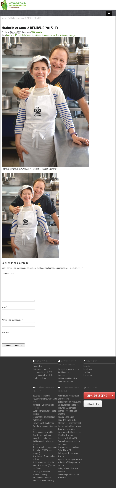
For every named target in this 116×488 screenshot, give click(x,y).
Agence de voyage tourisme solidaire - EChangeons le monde (70, 462)
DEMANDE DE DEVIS (97, 396)
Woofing (61, 413)
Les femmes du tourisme (68, 447)
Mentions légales (65, 381)
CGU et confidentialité (67, 378)
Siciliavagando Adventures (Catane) (44, 443)
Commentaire (8, 273)
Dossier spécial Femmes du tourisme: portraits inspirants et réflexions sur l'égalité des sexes (69, 430)
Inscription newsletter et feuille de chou (69, 371)
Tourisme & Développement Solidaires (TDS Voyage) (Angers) (45, 450)
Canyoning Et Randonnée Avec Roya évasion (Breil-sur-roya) (45, 425)
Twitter (87, 371)
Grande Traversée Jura (67, 410)
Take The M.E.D (64, 450)
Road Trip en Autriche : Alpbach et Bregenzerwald (69, 421)
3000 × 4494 (36, 32)
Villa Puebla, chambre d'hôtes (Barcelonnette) (43, 479)
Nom (4, 307)
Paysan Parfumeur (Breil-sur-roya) (45, 400)
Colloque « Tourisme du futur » (68, 455)
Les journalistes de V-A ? (43, 371)
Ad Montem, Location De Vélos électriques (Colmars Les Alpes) (44, 465)
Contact (61, 375)
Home (3, 17)
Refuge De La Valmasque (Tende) (43, 406)
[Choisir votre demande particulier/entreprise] (112, 395)
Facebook (88, 368)
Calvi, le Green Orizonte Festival (68, 470)
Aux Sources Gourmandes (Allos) (44, 458)
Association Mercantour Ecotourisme (68, 397)
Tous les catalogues (41, 395)
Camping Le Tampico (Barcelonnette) (41, 473)
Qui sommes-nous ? (41, 368)
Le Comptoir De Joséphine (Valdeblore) (44, 418)
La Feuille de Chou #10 (67, 438)
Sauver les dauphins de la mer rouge (69, 443)
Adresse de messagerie (12, 319)
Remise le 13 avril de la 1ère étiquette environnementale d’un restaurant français (41, 35)
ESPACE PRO (93, 404)
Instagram (88, 374)
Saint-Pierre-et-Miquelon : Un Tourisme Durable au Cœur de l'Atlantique (69, 404)
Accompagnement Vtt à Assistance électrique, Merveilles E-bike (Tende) (43, 435)
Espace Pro (37, 365)
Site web (5, 332)
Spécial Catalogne (66, 416)
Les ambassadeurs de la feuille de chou (43, 376)
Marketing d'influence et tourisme (68, 476)
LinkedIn (87, 365)
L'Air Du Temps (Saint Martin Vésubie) (44, 412)
